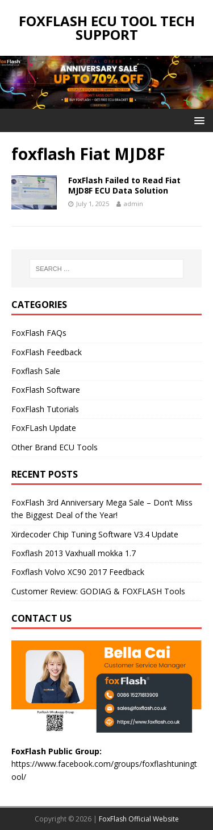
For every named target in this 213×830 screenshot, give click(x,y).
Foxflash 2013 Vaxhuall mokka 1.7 (73, 553)
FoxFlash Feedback (46, 352)
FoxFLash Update (43, 427)
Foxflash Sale (35, 370)
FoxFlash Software (45, 389)
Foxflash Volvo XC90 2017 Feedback (77, 571)
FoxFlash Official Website (139, 819)
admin (133, 203)
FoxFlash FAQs (38, 332)
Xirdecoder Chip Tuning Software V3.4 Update (94, 534)
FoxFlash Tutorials (45, 409)
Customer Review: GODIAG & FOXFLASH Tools (98, 591)
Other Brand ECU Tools (54, 447)
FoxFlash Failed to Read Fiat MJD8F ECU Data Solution (124, 185)
